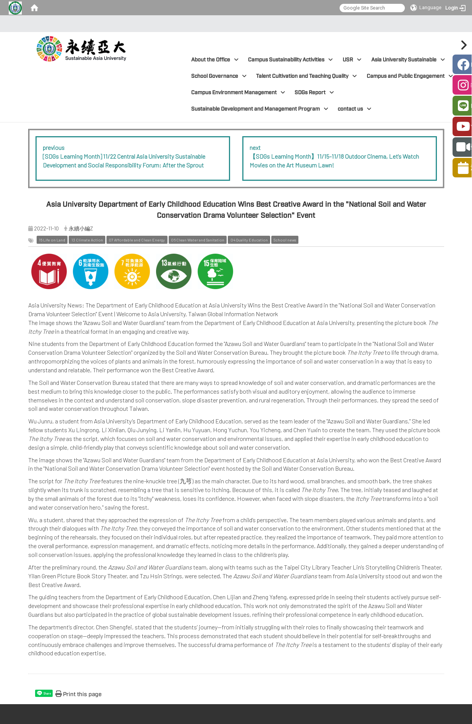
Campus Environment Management (238, 92)
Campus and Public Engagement (410, 76)
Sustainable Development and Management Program (259, 109)
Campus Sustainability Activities (290, 59)
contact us (354, 109)
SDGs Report (314, 92)
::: (233, 24)
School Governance (218, 76)
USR (352, 59)
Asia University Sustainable (408, 59)
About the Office (214, 59)
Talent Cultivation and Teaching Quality (306, 76)
